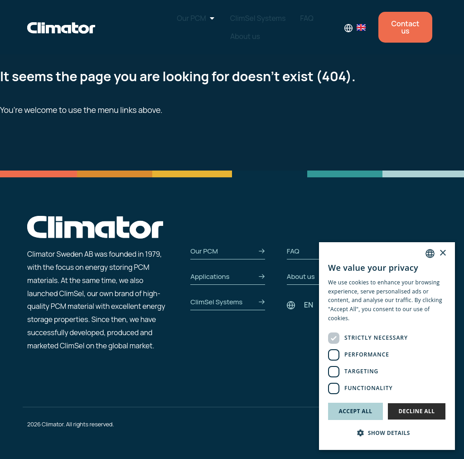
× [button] (442, 253)
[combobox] (430, 253)
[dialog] (387, 346)
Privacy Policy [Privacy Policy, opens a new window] (369, 318)
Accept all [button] (355, 411)
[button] (387, 433)
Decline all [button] (417, 411)
